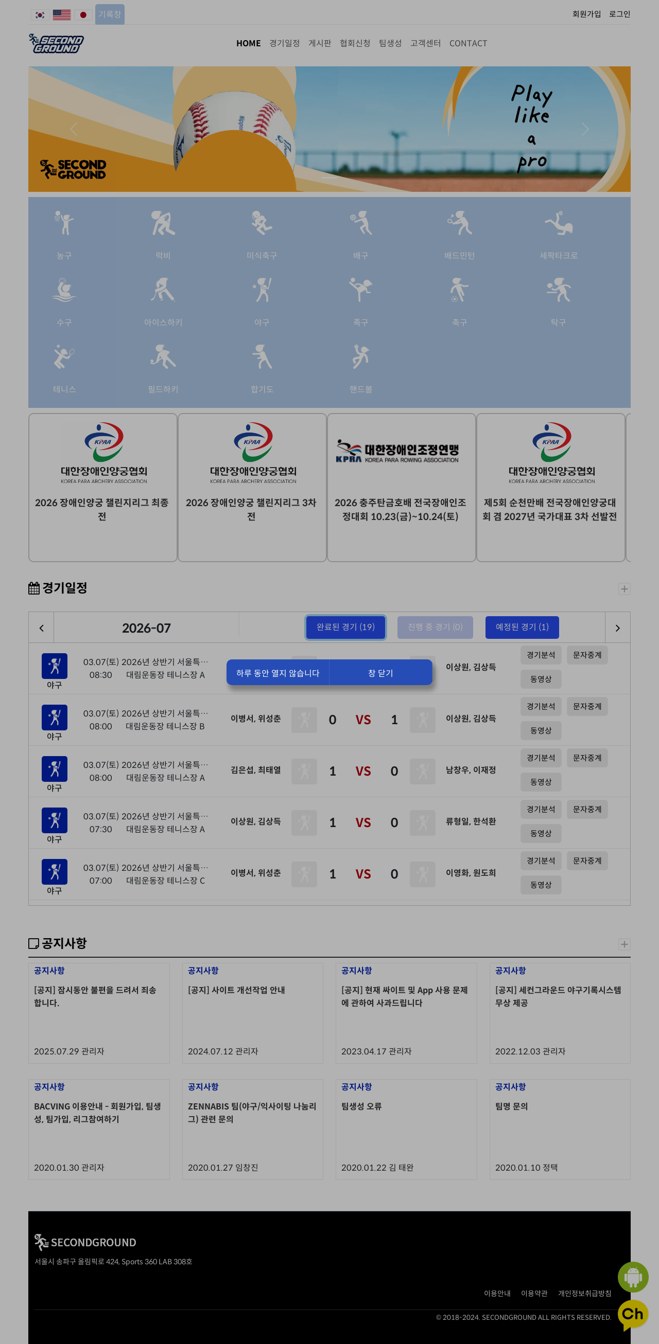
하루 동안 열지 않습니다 (278, 673)
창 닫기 (380, 673)
